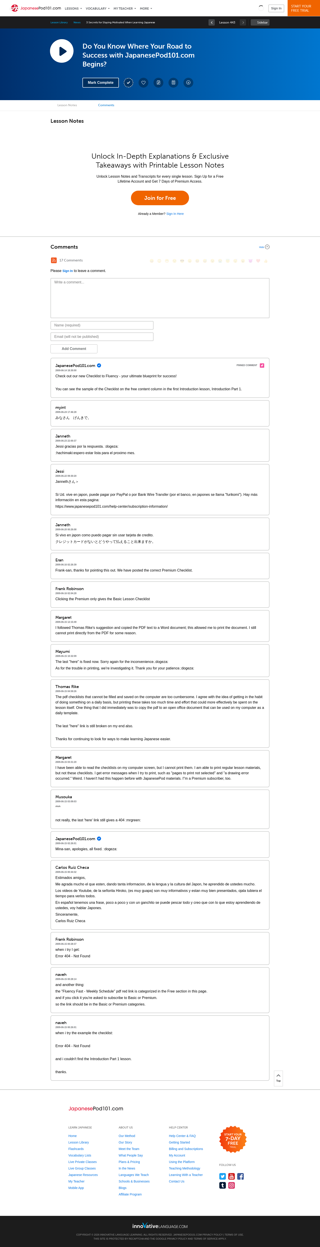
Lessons (72, 9)
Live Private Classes (82, 1162)
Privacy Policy (212, 1234)
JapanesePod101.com (187, 1234)
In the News (127, 1168)
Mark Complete (101, 82)
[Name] (102, 325)
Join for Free (160, 198)
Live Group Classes (82, 1168)
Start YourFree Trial (304, 8)
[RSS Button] (54, 260)
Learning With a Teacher (186, 1175)
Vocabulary (96, 9)
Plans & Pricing (129, 1162)
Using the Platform (182, 1162)
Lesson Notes (67, 105)
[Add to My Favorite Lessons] (143, 83)
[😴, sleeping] (235, 261)
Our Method (127, 1136)
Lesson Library (59, 22)
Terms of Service (206, 1238)
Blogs (122, 1188)
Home (72, 1136)
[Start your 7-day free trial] (233, 1139)
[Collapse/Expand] (160, 246)
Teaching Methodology (184, 1168)
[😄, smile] (152, 261)
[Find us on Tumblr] (222, 1185)
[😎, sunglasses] (182, 261)
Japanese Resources (83, 1175)
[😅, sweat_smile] (205, 261)
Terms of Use (234, 1234)
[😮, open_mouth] (243, 261)
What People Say (131, 1155)
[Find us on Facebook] (240, 1176)
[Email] (102, 336)
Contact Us (176, 1181)
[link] (211, 22)
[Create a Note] (158, 83)
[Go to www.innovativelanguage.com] (160, 1225)
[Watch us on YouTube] (231, 1176)
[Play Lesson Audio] (62, 51)
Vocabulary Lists (79, 1155)
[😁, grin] (167, 261)
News (77, 22)
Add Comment (74, 349)
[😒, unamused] (174, 261)
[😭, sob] (220, 261)
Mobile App (76, 1188)
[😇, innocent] (228, 261)
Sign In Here (175, 214)
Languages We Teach (134, 1175)
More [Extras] (144, 9)
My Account (177, 1155)
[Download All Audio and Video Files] (188, 83)
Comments (106, 105)
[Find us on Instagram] (231, 1185)
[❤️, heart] (258, 261)
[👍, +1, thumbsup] (265, 261)
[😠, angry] (190, 261)
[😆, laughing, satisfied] (197, 261)
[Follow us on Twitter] (222, 1176)
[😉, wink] (212, 261)
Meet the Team (129, 1149)
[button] (261, 8)
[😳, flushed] (159, 261)
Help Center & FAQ (182, 1136)
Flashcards (76, 1149)
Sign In (276, 8)
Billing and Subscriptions (186, 1149)
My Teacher (123, 9)
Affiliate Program (130, 1194)
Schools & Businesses (134, 1181)
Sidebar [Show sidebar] (262, 22)
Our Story (125, 1142)
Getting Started (179, 1142)
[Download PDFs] (173, 83)
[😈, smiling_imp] (250, 261)
